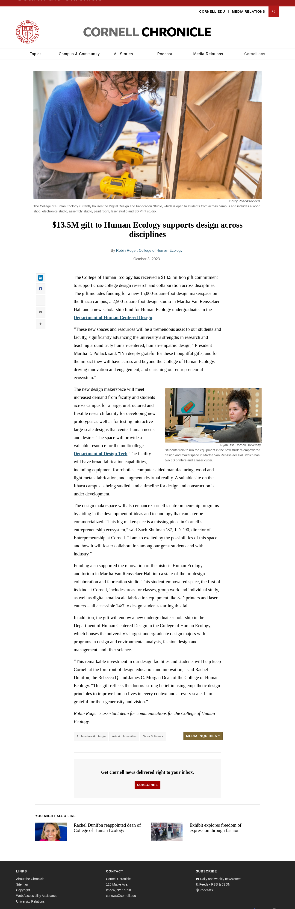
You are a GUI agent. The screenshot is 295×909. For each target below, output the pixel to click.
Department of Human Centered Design (113, 312)
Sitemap (22, 879)
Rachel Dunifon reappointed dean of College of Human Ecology (107, 822)
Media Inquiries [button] (203, 730)
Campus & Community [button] (79, 48)
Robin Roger (126, 245)
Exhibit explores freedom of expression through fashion (215, 822)
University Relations (30, 896)
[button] (273, 6)
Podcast (164, 48)
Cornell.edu (212, 6)
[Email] (274, 904)
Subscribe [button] (147, 779)
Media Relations (248, 6)
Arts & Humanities (124, 731)
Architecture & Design (91, 731)
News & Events (153, 731)
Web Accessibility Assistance (36, 890)
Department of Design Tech (100, 448)
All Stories (123, 48)
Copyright (23, 884)
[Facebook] (254, 904)
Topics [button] (35, 48)
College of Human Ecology (160, 245)
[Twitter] (264, 904)
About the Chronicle (30, 873)
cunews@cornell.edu (121, 890)
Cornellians (254, 48)
